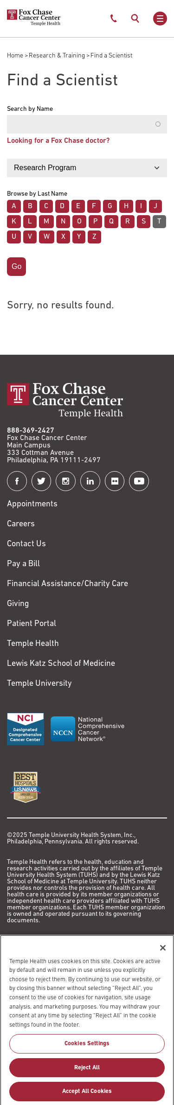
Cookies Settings (87, 1048)
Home (15, 55)
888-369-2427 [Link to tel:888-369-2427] (30, 430)
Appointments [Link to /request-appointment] (32, 504)
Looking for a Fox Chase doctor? (58, 141)
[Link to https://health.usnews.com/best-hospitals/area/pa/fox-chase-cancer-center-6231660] (25, 787)
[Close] (163, 951)
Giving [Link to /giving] (18, 604)
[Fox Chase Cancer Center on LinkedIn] (90, 481)
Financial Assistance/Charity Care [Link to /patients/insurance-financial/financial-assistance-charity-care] (67, 584)
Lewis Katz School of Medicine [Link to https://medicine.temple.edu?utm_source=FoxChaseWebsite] (61, 663)
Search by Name (30, 109)
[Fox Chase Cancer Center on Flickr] (115, 481)
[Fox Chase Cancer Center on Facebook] (17, 481)
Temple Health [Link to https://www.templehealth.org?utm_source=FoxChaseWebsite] (33, 643)
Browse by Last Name (37, 194)
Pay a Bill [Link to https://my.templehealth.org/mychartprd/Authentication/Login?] (23, 564)
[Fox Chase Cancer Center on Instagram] (66, 481)
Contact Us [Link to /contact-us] (26, 544)
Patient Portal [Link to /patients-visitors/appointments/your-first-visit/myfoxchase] (31, 624)
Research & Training (57, 55)
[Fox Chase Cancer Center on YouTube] (139, 481)
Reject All (87, 1071)
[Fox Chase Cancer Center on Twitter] (42, 481)
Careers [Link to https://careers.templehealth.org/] (21, 524)
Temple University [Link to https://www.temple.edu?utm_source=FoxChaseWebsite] (39, 683)
